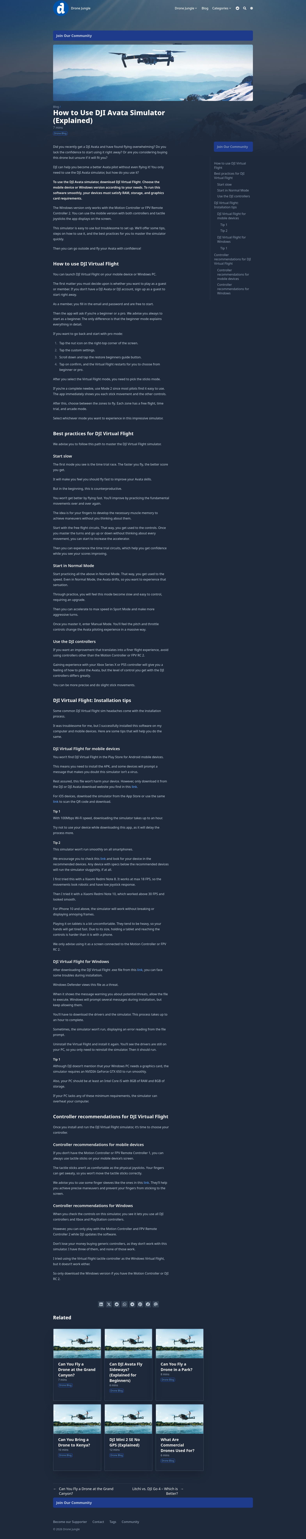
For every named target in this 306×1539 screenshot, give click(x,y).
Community (130, 1522)
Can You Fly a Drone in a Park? (176, 1366)
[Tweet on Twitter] (109, 1304)
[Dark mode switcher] (251, 8)
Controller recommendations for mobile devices (233, 274)
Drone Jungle (80, 8)
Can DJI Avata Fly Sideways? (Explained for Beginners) (125, 1372)
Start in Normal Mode (233, 190)
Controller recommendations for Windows (233, 288)
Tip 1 (223, 225)
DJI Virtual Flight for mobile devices (231, 216)
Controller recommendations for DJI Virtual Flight (232, 259)
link (134, 787)
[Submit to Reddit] (117, 1304)
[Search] (244, 8)
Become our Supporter (70, 1522)
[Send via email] (156, 1304)
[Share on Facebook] (148, 1304)
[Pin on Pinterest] (140, 1304)
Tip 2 (223, 230)
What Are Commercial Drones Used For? (177, 1445)
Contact (98, 1522)
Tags (112, 1522)
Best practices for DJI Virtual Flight (229, 175)
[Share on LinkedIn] (101, 1304)
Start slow (224, 184)
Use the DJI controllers (233, 196)
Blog (56, 107)
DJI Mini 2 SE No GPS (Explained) (124, 1442)
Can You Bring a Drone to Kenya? (74, 1442)
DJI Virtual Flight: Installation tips (226, 205)
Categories (220, 8)
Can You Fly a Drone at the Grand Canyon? (76, 1369)
